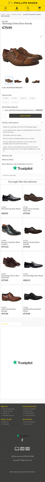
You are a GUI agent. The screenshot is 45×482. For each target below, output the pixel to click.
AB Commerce (31, 472)
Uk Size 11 (32, 98)
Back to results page (10, 175)
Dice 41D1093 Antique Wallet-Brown (24, 110)
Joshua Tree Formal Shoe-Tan (31, 210)
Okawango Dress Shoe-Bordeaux (10, 277)
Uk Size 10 (23, 98)
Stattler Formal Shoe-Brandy (31, 243)
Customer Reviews (29, 415)
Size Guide (5, 424)
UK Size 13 (15, 102)
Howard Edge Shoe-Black (33, 276)
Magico (16, 472)
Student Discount (28, 413)
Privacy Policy (27, 424)
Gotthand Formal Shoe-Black (32, 310)
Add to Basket (25, 116)
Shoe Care (5, 422)
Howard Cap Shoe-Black (11, 209)
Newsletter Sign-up (7, 415)
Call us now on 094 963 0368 (22, 456)
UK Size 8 (6, 98)
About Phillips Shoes (7, 409)
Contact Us (5, 413)
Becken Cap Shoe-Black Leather (10, 243)
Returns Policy (28, 411)
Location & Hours (6, 411)
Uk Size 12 (6, 102)
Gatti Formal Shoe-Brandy (8, 310)
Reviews (5, 324)
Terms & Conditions (29, 422)
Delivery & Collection (29, 409)
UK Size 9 (14, 98)
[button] (41, 36)
